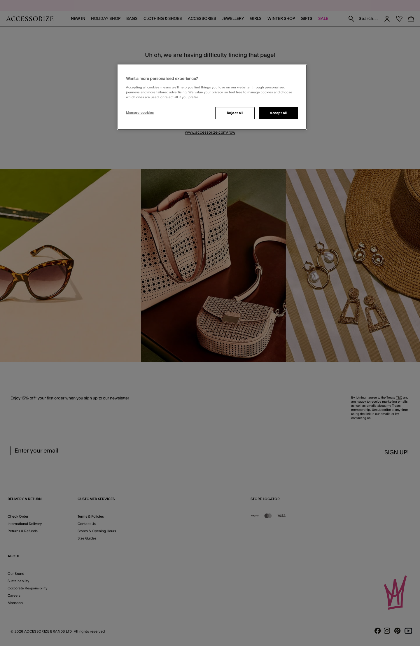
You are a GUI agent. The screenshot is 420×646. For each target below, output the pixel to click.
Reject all (235, 113)
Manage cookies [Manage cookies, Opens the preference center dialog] (140, 112)
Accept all (278, 113)
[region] (212, 97)
